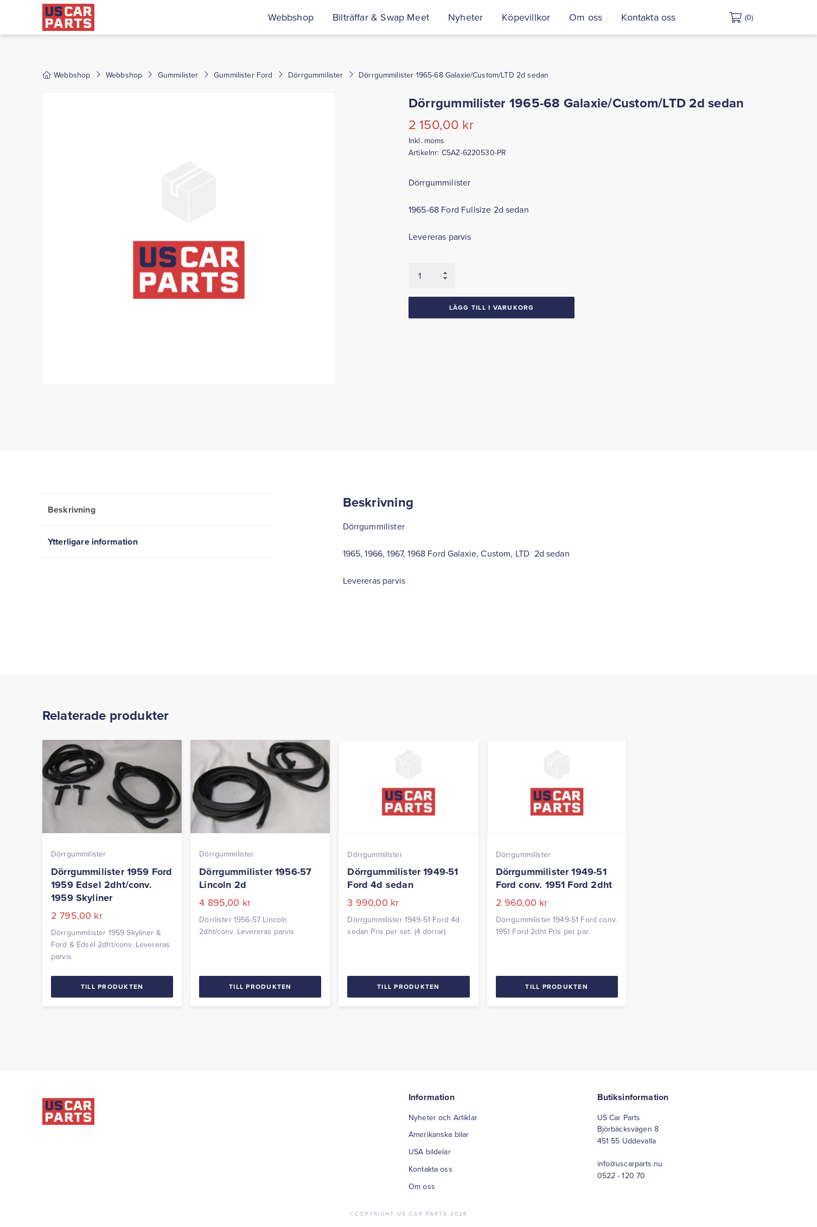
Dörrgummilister (315, 74)
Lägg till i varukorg (491, 307)
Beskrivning (71, 509)
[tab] (156, 510)
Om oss (607, 17)
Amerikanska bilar (438, 1134)
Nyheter (487, 17)
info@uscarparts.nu (630, 1163)
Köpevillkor (548, 17)
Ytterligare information (93, 541)
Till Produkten (112, 986)
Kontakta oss (670, 17)
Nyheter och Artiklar (442, 1117)
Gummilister (178, 74)
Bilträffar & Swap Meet (402, 17)
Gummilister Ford (243, 74)
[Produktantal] (431, 275)
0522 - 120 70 (621, 1175)
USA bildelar (429, 1151)
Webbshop (312, 17)
